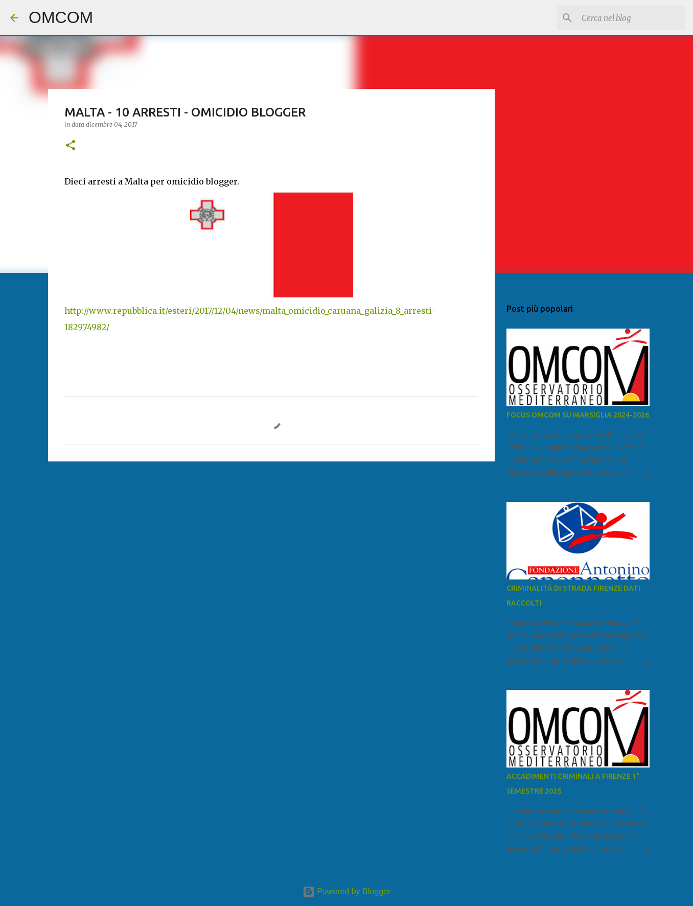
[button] (70, 146)
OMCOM (61, 17)
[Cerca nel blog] (631, 18)
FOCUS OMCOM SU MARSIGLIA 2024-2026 (577, 415)
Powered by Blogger (347, 891)
